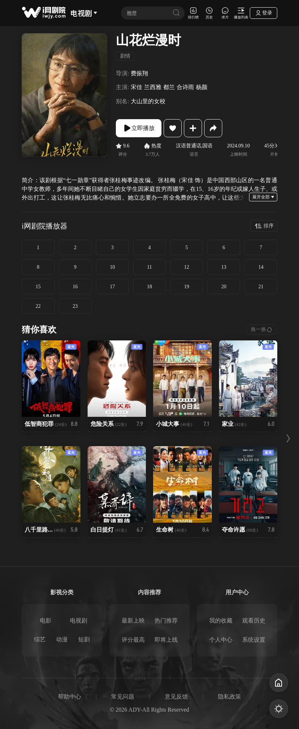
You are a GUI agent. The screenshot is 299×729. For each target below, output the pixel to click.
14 (261, 267)
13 (223, 267)
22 (38, 306)
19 (186, 286)
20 (223, 286)
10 (112, 267)
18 (149, 286)
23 (75, 306)
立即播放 (139, 128)
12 (186, 267)
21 (261, 286)
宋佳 (136, 87)
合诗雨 (185, 87)
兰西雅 (152, 87)
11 (149, 267)
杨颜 (201, 87)
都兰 (169, 87)
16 (75, 286)
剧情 (125, 56)
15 (38, 286)
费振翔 (139, 73)
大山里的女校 (148, 101)
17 (112, 286)
